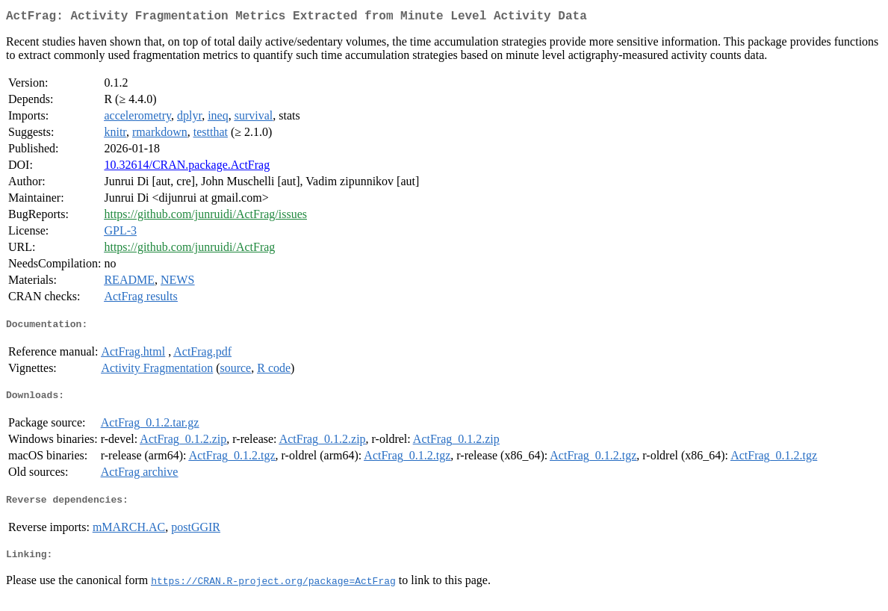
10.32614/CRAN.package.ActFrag (187, 167)
